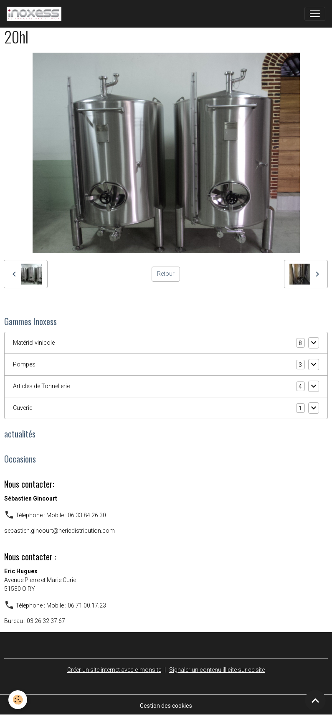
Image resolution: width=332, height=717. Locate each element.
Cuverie (22, 407)
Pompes (24, 364)
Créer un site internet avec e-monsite (114, 669)
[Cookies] (17, 699)
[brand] (36, 14)
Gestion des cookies (166, 705)
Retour (166, 273)
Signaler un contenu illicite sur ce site (217, 669)
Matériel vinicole (34, 342)
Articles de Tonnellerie (41, 386)
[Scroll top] (315, 700)
